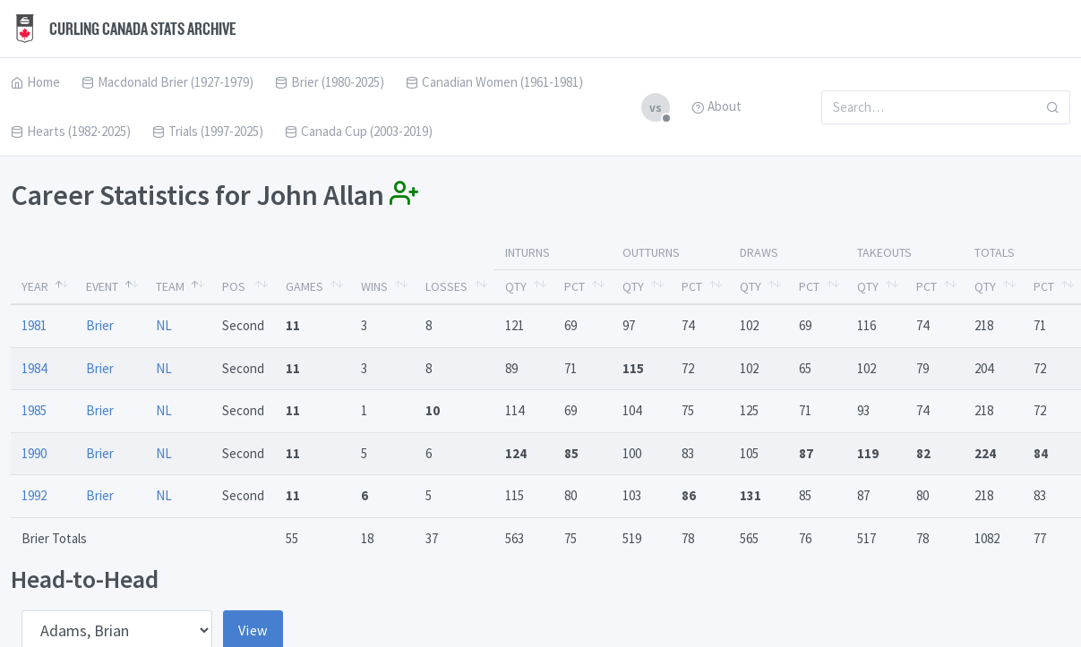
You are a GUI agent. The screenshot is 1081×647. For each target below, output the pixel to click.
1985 (34, 410)
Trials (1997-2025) (207, 131)
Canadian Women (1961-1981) (494, 81)
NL (164, 325)
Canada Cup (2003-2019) (359, 131)
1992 (34, 495)
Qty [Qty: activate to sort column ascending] (516, 286)
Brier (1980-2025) (329, 81)
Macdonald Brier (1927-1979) (167, 81)
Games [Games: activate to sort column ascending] (304, 286)
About (716, 106)
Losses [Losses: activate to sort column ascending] (446, 286)
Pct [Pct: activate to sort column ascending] (574, 286)
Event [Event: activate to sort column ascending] (102, 286)
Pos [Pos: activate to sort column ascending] (233, 286)
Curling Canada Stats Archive (123, 28)
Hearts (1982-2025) (71, 131)
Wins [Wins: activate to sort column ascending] (374, 286)
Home (35, 81)
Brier (100, 325)
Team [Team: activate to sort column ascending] (170, 286)
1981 (34, 325)
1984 (34, 368)
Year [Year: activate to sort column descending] (34, 286)
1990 (34, 453)
